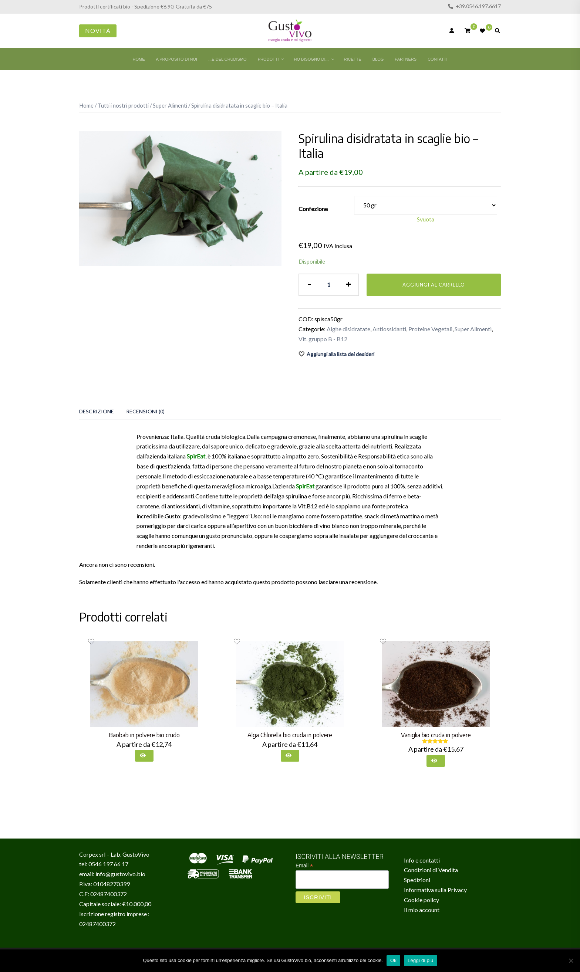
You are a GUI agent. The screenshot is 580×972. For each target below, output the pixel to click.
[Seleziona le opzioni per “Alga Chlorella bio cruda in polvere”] (290, 756)
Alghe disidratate (348, 328)
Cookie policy (421, 899)
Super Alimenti (170, 105)
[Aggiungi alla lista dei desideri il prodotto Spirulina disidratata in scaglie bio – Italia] (400, 354)
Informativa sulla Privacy (435, 889)
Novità (98, 30)
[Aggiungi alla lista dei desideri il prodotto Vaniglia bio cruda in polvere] (383, 641)
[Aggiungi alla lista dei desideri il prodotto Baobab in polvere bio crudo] (91, 641)
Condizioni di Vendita (431, 869)
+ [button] (348, 283)
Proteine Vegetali (430, 328)
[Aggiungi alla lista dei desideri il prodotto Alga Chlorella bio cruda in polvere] (236, 641)
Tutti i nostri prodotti (123, 105)
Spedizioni (417, 879)
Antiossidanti (389, 328)
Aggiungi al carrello (433, 285)
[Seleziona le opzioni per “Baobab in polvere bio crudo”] (144, 756)
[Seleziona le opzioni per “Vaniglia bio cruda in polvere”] (435, 761)
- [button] (309, 283)
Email (304, 865)
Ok (393, 960)
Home (86, 105)
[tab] (96, 411)
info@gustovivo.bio (120, 873)
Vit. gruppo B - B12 (323, 338)
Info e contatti (422, 860)
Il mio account (421, 909)
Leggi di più (421, 960)
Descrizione (96, 411)
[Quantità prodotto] (328, 284)
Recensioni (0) (145, 411)
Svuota (425, 219)
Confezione (313, 208)
